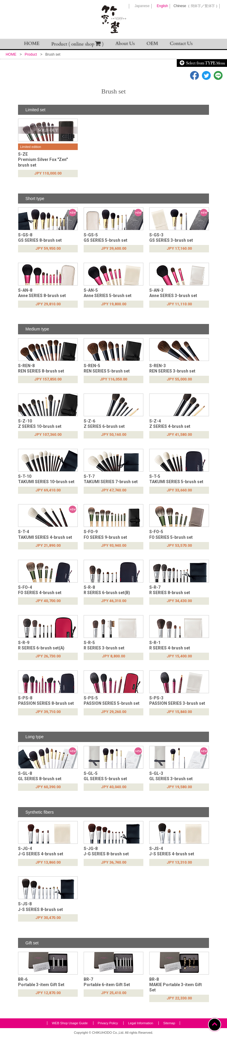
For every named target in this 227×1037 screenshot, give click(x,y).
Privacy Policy (108, 1023)
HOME (32, 43)
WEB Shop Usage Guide (69, 1023)
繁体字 (210, 6)
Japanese (141, 6)
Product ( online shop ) (77, 44)
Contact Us (181, 43)
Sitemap (169, 1023)
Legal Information (140, 1023)
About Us (125, 43)
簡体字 (196, 6)
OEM (152, 43)
